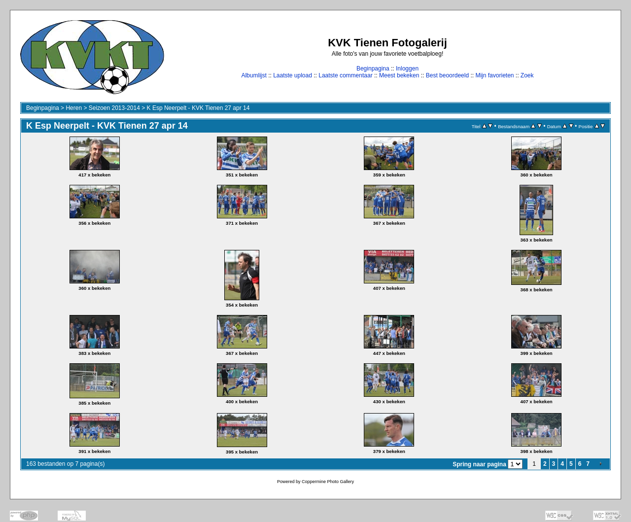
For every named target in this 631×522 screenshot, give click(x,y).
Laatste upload (292, 75)
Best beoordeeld (447, 75)
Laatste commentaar (345, 75)
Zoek (527, 75)
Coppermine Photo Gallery (328, 481)
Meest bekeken (399, 75)
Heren (74, 107)
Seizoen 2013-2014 (114, 107)
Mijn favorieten (494, 75)
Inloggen (407, 68)
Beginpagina (372, 68)
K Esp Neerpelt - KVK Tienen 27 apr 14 (198, 107)
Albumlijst (253, 75)
